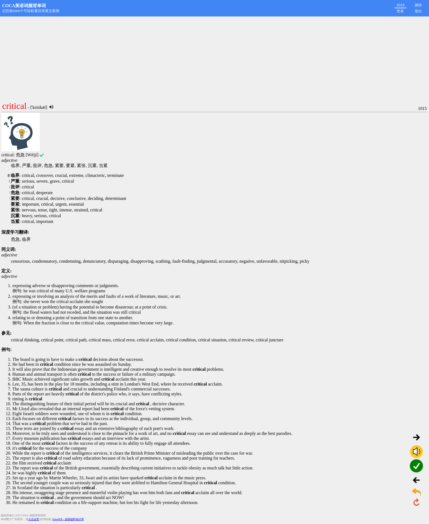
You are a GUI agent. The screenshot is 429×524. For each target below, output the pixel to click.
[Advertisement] (214, 57)
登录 (400, 11)
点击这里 (33, 519)
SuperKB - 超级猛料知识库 (68, 519)
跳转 (418, 5)
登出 (418, 11)
